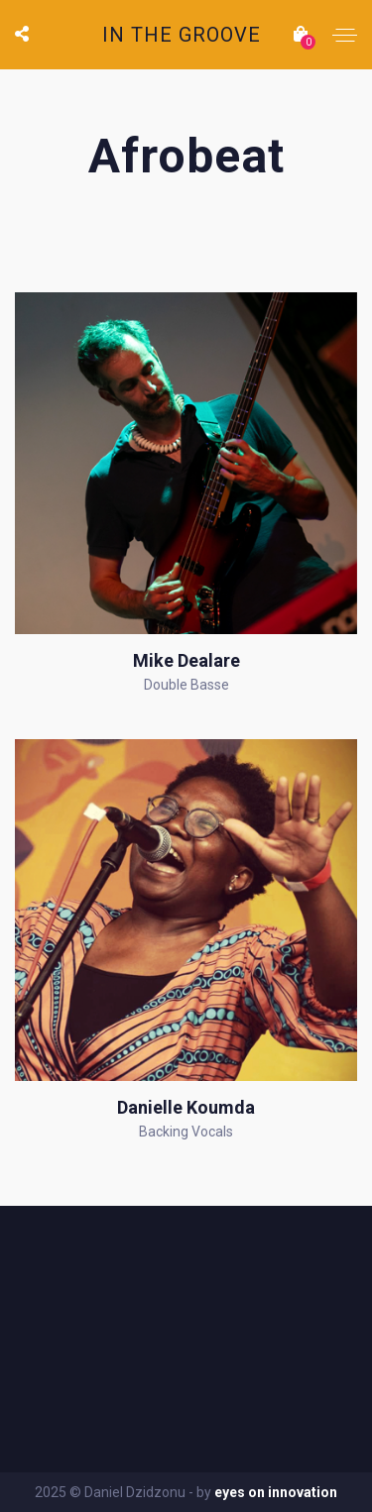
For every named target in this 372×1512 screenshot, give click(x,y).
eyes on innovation (275, 1492)
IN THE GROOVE (181, 35)
